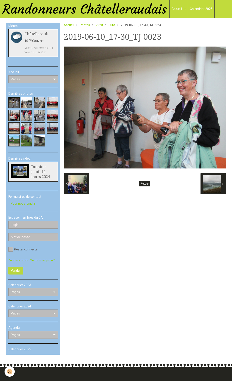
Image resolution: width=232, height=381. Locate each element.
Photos (85, 25)
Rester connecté (23, 249)
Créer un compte (18, 260)
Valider (16, 270)
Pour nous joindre (23, 203)
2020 (99, 25)
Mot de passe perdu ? (42, 260)
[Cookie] (10, 371)
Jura (112, 25)
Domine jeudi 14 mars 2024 (40, 171)
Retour (144, 183)
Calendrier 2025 (201, 9)
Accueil (177, 9)
